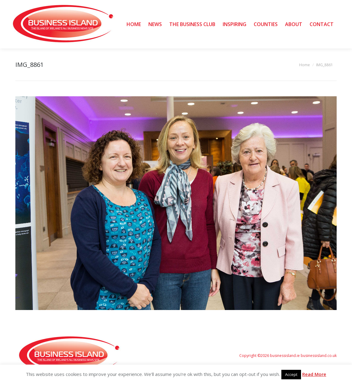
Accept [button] (291, 374)
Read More (314, 374)
